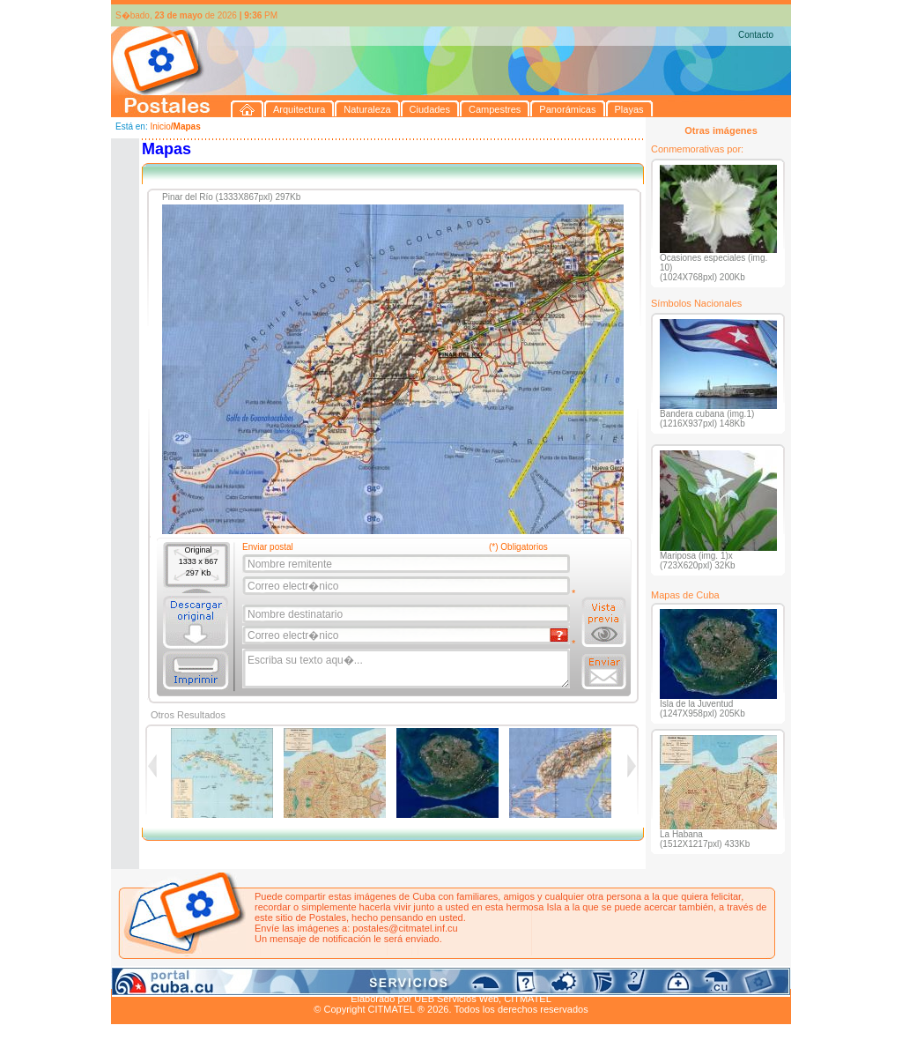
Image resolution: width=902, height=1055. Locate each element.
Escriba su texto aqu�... (407, 668)
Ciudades (276, 978)
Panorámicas (394, 978)
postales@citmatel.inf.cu (404, 928)
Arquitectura (167, 978)
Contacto (755, 35)
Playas (444, 978)
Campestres (331, 978)
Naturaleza (225, 978)
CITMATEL (527, 998)
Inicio (160, 126)
